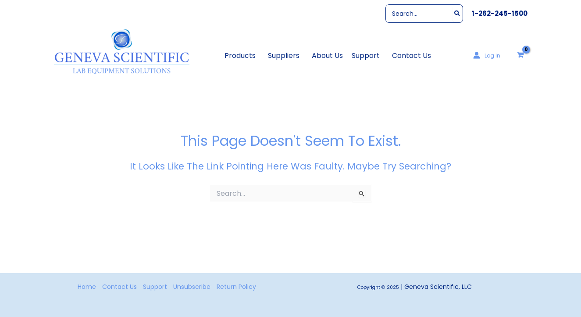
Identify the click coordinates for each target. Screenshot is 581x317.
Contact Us (119, 286)
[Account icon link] (486, 55)
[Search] (458, 13)
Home (87, 286)
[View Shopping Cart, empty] (520, 55)
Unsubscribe (191, 286)
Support (155, 286)
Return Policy (236, 286)
